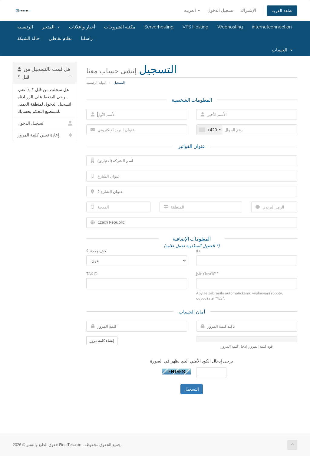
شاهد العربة (282, 10)
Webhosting (230, 27)
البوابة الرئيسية (96, 82)
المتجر (51, 27)
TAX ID (91, 273)
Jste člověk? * (207, 273)
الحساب (282, 50)
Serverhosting (158, 27)
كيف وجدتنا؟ (96, 251)
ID (198, 251)
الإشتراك (248, 10)
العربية (192, 10)
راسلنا (87, 38)
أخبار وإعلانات (82, 27)
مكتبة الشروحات (119, 27)
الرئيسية (25, 27)
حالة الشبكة (28, 38)
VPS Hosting (195, 27)
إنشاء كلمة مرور (102, 340)
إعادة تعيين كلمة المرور (45, 135)
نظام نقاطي (60, 38)
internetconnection (272, 27)
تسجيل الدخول (220, 10)
